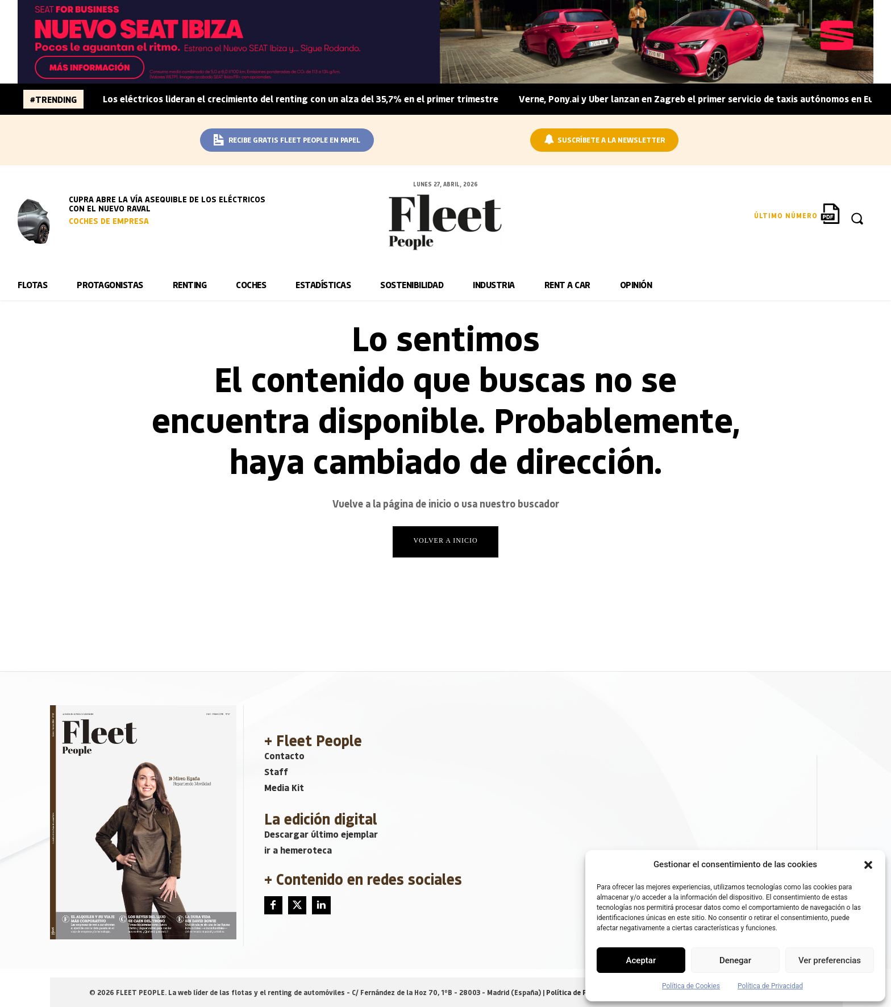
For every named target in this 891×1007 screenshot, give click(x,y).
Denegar (735, 960)
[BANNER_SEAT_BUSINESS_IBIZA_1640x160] (445, 42)
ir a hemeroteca (298, 850)
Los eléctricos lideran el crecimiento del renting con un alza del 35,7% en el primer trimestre (300, 99)
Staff (276, 771)
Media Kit (284, 787)
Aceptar (641, 960)
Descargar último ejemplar (321, 834)
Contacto (284, 756)
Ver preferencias (829, 960)
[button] (868, 865)
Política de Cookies (691, 986)
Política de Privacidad (770, 986)
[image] (40, 219)
